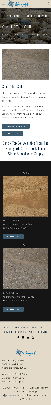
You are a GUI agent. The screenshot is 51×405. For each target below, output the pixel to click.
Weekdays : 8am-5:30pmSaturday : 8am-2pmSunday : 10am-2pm (15, 378)
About (32, 331)
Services (8, 331)
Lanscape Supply (39, 327)
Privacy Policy (20, 387)
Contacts (42, 331)
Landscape (18, 34)
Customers (20, 331)
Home (5, 34)
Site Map (32, 391)
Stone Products (20, 327)
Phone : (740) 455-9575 (14, 360)
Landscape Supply (38, 34)
